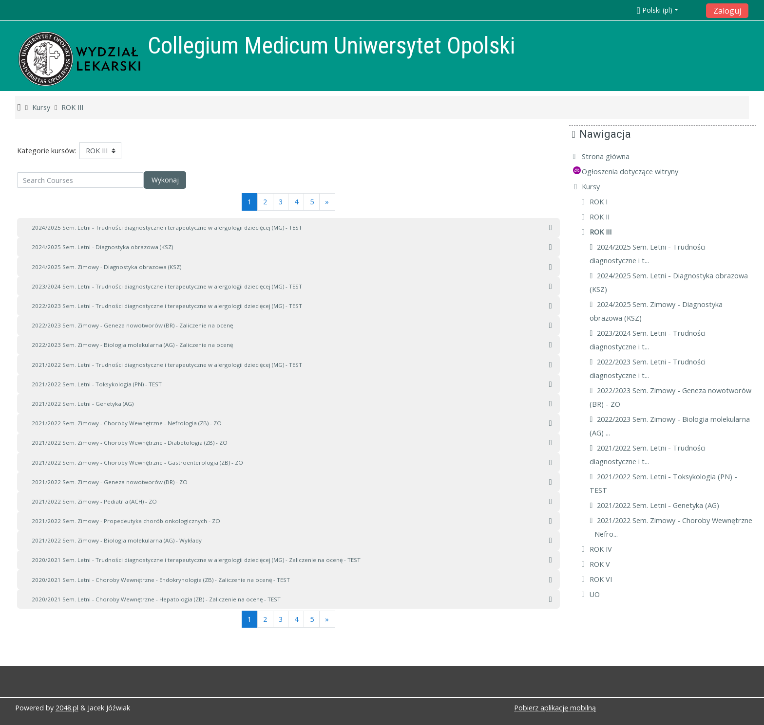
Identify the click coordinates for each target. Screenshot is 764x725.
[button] (668, 10)
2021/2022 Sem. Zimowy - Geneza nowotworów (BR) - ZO (110, 482)
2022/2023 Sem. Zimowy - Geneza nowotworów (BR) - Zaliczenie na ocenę (132, 325)
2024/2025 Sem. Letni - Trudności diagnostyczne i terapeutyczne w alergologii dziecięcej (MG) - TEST (167, 227)
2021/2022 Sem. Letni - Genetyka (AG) (83, 403)
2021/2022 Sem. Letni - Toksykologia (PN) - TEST (97, 384)
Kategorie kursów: (46, 150)
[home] (79, 58)
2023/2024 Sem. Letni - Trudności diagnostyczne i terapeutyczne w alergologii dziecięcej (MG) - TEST (167, 286)
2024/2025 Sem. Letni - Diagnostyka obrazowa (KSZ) (102, 247)
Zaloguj (727, 10)
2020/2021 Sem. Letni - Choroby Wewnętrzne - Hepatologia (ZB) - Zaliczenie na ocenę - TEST (156, 599)
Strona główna (613, 156)
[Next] (327, 201)
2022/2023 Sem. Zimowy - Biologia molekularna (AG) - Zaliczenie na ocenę (132, 344)
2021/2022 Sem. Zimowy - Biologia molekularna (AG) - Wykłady (117, 540)
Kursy (598, 186)
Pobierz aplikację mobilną (555, 707)
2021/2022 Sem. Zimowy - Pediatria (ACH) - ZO (94, 501)
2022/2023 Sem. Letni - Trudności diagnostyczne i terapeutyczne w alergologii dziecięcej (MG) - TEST (167, 305)
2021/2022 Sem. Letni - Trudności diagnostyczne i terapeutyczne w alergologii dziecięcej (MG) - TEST (167, 364)
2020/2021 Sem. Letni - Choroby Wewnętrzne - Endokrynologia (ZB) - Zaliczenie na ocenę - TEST (161, 579)
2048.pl (67, 707)
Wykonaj (165, 179)
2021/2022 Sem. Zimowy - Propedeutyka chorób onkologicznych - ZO (126, 521)
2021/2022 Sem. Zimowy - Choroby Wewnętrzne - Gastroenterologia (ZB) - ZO (137, 462)
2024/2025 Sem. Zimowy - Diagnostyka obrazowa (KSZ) (106, 267)
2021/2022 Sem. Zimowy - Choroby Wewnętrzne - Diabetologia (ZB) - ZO (130, 442)
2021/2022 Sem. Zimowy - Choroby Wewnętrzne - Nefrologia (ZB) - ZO (127, 423)
